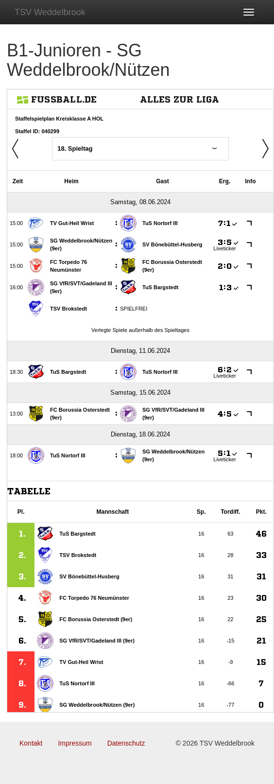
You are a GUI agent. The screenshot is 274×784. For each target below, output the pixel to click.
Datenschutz (126, 743)
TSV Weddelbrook (50, 12)
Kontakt (30, 743)
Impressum (74, 743)
